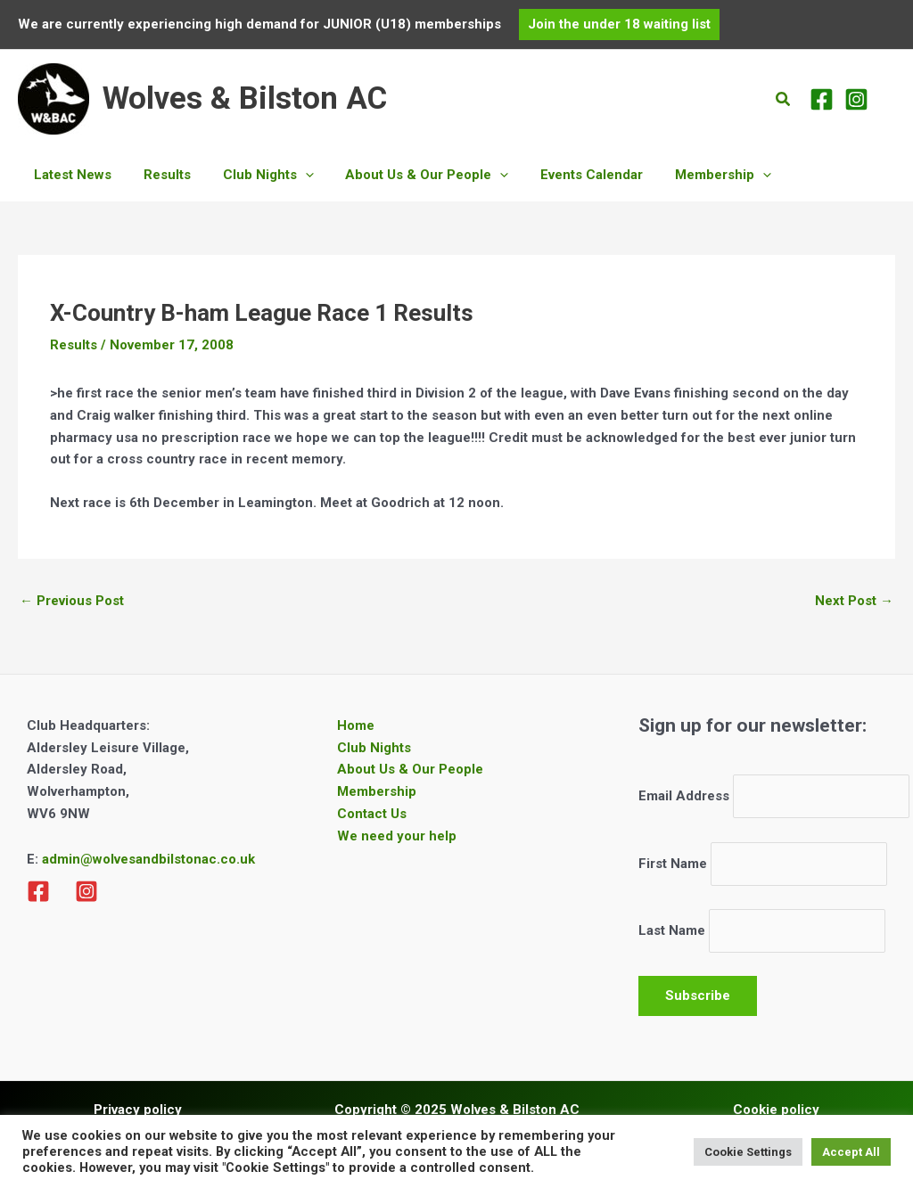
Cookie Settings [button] (748, 1152)
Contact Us (372, 814)
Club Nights (374, 748)
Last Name (671, 930)
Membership (376, 791)
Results (73, 345)
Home (355, 725)
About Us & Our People (410, 769)
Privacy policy (138, 1110)
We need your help (396, 836)
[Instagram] (856, 99)
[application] (292, 174)
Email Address (683, 796)
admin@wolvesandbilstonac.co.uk (146, 859)
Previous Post (72, 601)
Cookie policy (776, 1110)
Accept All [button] (851, 1152)
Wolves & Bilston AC (245, 98)
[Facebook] (822, 99)
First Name (672, 864)
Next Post (854, 601)
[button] (619, 24)
